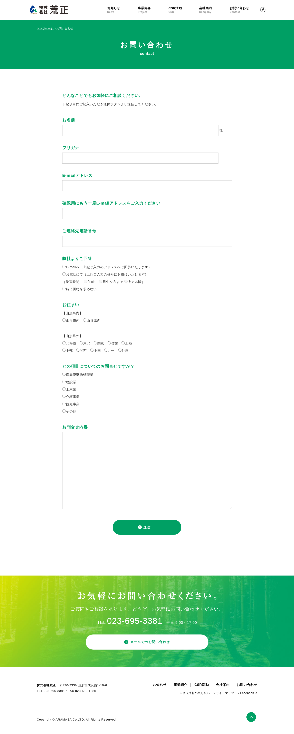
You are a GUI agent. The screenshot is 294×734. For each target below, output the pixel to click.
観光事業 (73, 404)
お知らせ (122, 10)
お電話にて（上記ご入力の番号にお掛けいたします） (107, 274)
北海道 (71, 343)
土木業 (71, 389)
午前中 (93, 281)
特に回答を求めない (81, 289)
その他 (71, 411)
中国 (97, 350)
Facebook (262, 9)
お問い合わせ (245, 10)
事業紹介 (180, 688)
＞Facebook (245, 697)
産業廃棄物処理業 (79, 374)
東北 (86, 343)
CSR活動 (183, 10)
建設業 (71, 382)
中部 (69, 350)
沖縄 (125, 350)
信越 (114, 343)
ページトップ (251, 720)
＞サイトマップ (223, 697)
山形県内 (93, 320)
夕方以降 (135, 281)
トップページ (45, 28)
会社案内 (214, 10)
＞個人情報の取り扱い (195, 697)
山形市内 (73, 320)
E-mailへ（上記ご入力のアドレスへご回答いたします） (109, 267)
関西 (83, 350)
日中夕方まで (113, 281)
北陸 (128, 343)
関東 (100, 343)
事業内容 (153, 10)
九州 (111, 350)
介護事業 (73, 397)
